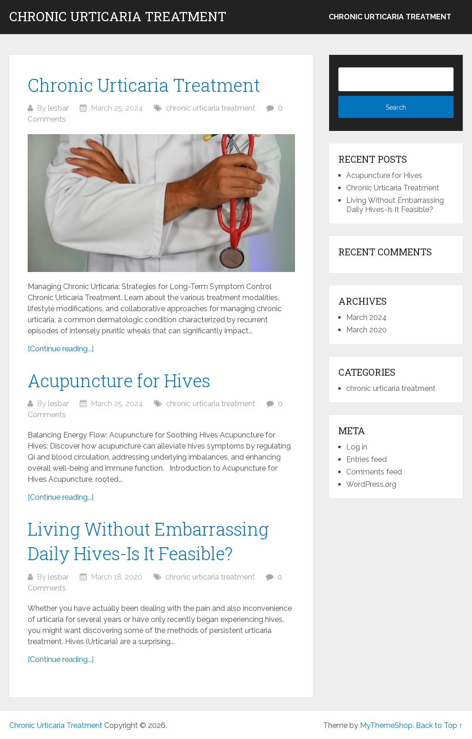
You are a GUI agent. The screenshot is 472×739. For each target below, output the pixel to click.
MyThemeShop (386, 725)
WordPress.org (371, 484)
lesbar (58, 108)
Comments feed (374, 471)
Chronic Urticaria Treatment (117, 16)
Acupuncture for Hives (119, 380)
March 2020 (366, 329)
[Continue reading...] (61, 348)
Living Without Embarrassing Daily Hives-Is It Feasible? (395, 205)
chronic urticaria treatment (390, 16)
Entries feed (366, 459)
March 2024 (366, 317)
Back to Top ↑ (439, 725)
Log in (356, 447)
